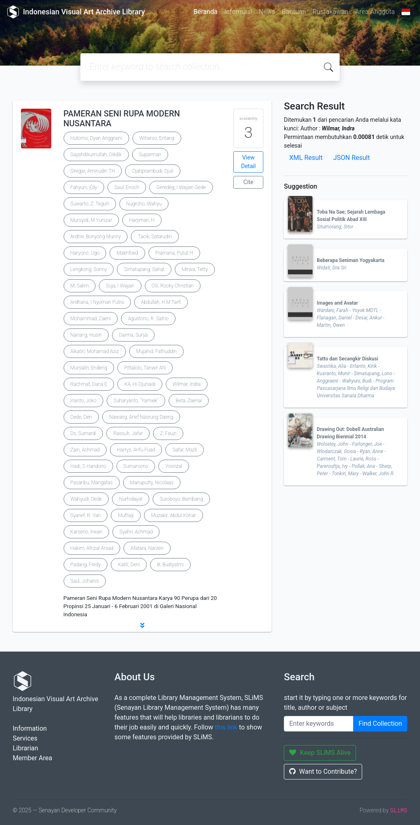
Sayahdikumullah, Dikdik (96, 154)
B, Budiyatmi (170, 564)
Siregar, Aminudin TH (93, 171)
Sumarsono (135, 466)
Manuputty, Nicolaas (151, 482)
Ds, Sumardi (83, 433)
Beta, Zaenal (189, 400)
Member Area (32, 758)
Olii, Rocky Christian (173, 286)
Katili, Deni (129, 564)
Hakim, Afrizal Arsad (92, 548)
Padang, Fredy (86, 564)
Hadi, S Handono (88, 466)
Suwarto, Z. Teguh (90, 204)
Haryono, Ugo (85, 253)
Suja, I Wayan (120, 286)
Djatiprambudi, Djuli (152, 171)
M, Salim (80, 286)
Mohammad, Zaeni (91, 318)
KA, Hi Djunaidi (139, 384)
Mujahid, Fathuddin (156, 351)
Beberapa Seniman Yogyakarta (350, 260)
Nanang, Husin (86, 335)
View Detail (248, 161)
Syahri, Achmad (136, 532)
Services (25, 738)
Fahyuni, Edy (84, 187)
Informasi (238, 12)
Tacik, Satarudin (155, 236)
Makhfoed (127, 253)
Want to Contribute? (323, 771)
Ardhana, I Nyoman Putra (97, 302)
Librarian (25, 748)
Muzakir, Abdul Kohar (173, 515)
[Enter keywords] (319, 724)
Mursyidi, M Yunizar (91, 220)
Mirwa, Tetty (195, 269)
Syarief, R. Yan (86, 515)
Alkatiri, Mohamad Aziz (95, 351)
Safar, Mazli (184, 450)
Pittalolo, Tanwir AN (145, 368)
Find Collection (380, 723)
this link (226, 727)
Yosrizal (173, 466)
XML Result (305, 158)
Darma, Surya (133, 335)
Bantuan (294, 12)
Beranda (206, 12)
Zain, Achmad (85, 450)
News (267, 12)
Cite (248, 182)
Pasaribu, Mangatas (92, 482)
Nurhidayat (130, 499)
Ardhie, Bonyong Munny (96, 236)
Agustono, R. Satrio (148, 318)
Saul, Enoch (126, 187)
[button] (142, 625)
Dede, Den (81, 417)
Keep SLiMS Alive (320, 753)
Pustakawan (330, 12)
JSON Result (351, 158)
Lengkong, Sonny (89, 269)
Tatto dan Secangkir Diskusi (347, 359)
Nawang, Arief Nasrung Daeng (141, 417)
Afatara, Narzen (146, 548)
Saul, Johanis (85, 581)
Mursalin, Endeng (89, 368)
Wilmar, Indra (187, 384)
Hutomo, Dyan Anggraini (96, 138)
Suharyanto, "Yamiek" (136, 400)
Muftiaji (126, 515)
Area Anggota (375, 12)
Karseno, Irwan (87, 532)
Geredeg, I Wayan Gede (180, 187)
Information (30, 728)
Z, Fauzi (168, 433)
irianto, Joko (83, 400)
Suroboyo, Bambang (181, 499)
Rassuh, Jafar (128, 433)
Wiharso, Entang (156, 138)
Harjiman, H (141, 220)
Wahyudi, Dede (86, 499)
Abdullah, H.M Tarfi (161, 302)
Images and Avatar (337, 303)
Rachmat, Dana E (89, 384)
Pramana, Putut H (174, 253)
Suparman (150, 154)
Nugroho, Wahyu (144, 204)
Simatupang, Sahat (144, 269)
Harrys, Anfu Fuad (136, 450)
